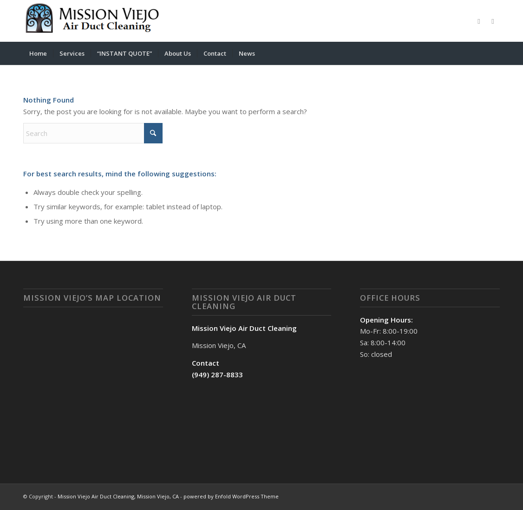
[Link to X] (493, 21)
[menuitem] (38, 53)
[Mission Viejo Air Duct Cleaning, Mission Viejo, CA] (93, 21)
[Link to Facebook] (479, 21)
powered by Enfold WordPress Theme (231, 496)
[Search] (494, 53)
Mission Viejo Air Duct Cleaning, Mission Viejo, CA (118, 496)
